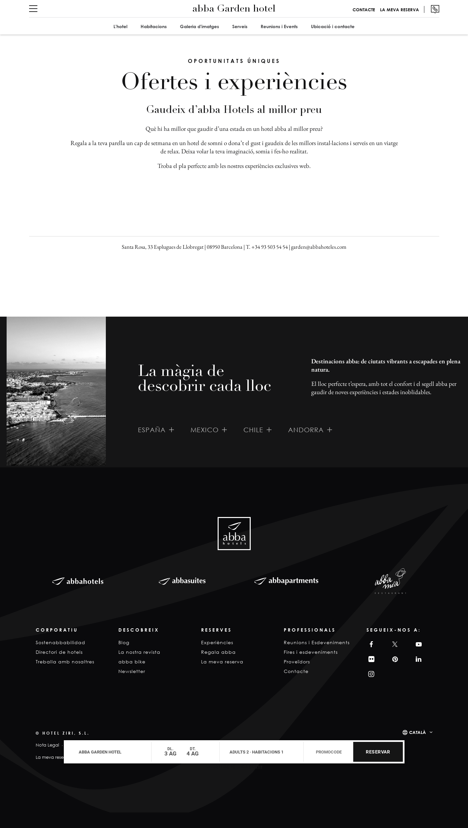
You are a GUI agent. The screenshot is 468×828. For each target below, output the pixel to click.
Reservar (378, 751)
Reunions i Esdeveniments (317, 642)
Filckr (370, 659)
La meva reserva (399, 9)
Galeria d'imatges (199, 26)
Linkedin (418, 659)
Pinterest (394, 659)
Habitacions (154, 26)
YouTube (418, 644)
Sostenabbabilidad (60, 642)
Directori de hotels (59, 652)
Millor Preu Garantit (237, 767)
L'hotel (120, 26)
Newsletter (131, 671)
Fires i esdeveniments (311, 652)
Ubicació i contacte (333, 26)
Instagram (370, 674)
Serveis (239, 26)
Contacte (364, 9)
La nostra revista (139, 652)
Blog (123, 642)
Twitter (394, 644)
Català (417, 732)
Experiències (217, 642)
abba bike (132, 661)
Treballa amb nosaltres (65, 661)
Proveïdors (297, 661)
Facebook (369, 644)
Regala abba (218, 652)
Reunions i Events (279, 26)
